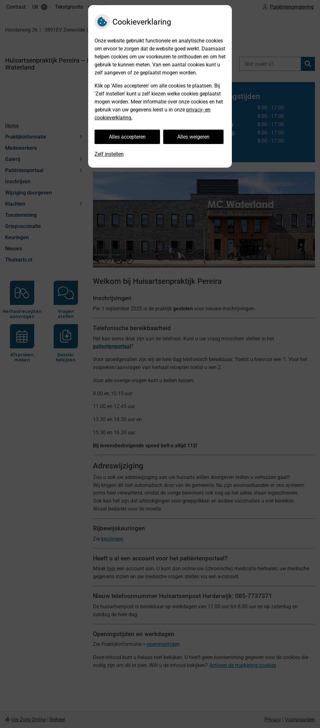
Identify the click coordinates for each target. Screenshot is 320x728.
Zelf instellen (109, 154)
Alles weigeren (193, 137)
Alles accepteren (127, 137)
